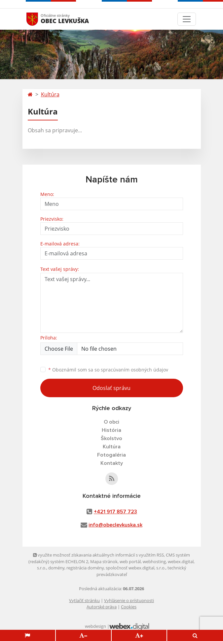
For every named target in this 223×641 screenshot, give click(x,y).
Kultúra (50, 94)
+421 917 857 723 (115, 511)
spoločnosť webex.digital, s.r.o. (136, 568)
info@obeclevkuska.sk (115, 525)
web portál (130, 561)
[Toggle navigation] (186, 19)
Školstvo (111, 438)
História (111, 430)
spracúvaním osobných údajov (134, 370)
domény (56, 568)
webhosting (154, 561)
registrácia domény (85, 568)
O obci (111, 422)
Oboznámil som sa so (108, 370)
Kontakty (111, 463)
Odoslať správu (111, 388)
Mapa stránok (104, 561)
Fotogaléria (111, 455)
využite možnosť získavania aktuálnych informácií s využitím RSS (98, 555)
